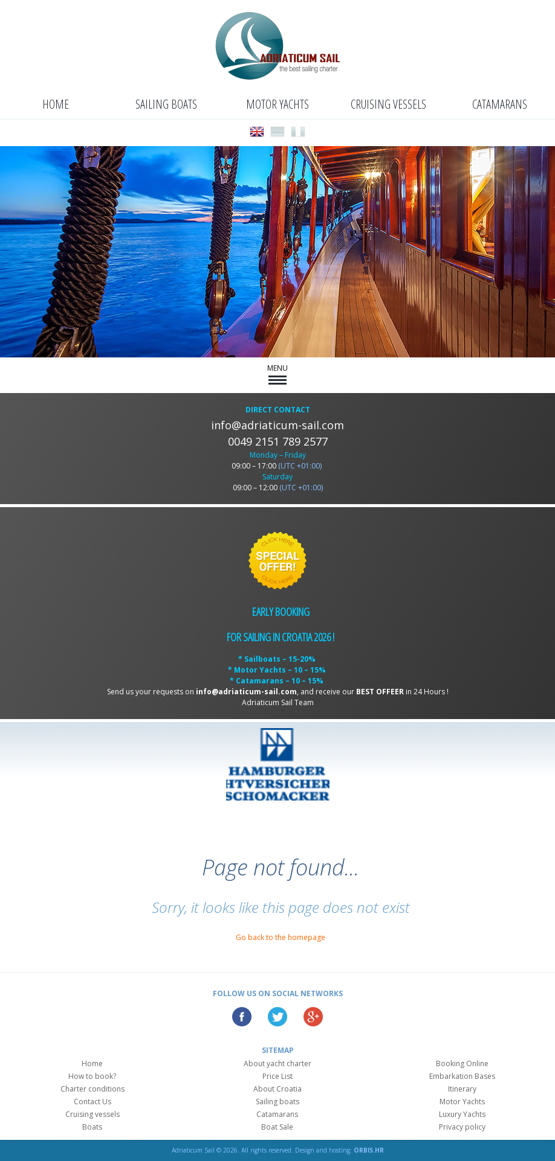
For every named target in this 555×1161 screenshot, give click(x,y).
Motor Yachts (277, 104)
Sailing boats (166, 104)
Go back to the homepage (280, 937)
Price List (277, 1076)
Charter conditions (92, 1089)
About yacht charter (277, 1063)
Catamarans (499, 104)
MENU (277, 374)
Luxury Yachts (462, 1114)
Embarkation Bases (462, 1076)
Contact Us (92, 1101)
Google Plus (313, 1016)
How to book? (92, 1076)
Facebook (242, 1016)
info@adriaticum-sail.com (277, 425)
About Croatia (277, 1089)
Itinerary (462, 1089)
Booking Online (462, 1063)
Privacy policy (462, 1127)
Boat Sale (277, 1127)
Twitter (277, 1016)
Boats (92, 1127)
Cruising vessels (388, 104)
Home (55, 104)
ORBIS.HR (369, 1150)
